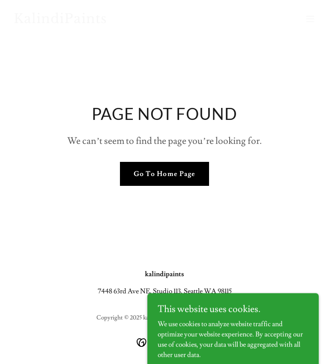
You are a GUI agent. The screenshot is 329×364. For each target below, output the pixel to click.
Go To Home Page (164, 174)
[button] (310, 18)
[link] (60, 21)
